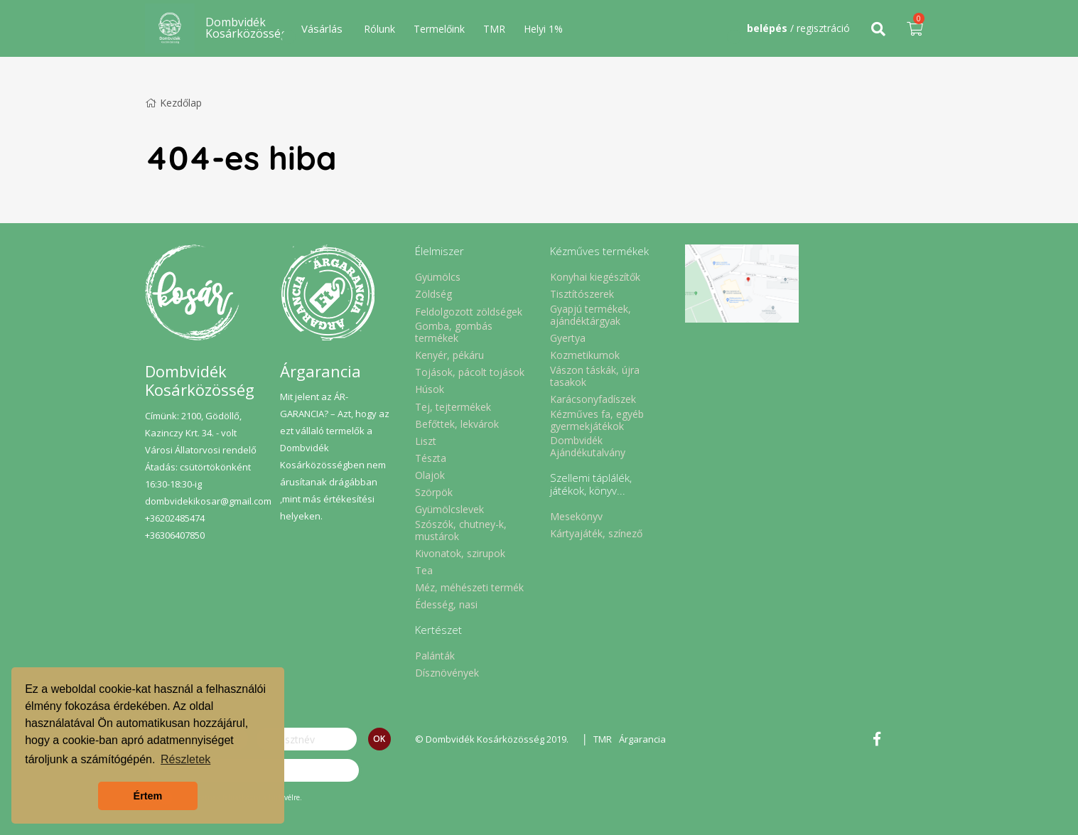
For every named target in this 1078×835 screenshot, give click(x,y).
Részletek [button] (185, 759)
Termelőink (439, 29)
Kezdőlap (173, 102)
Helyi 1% (543, 29)
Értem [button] (148, 796)
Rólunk (379, 29)
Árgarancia (642, 739)
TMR (494, 29)
